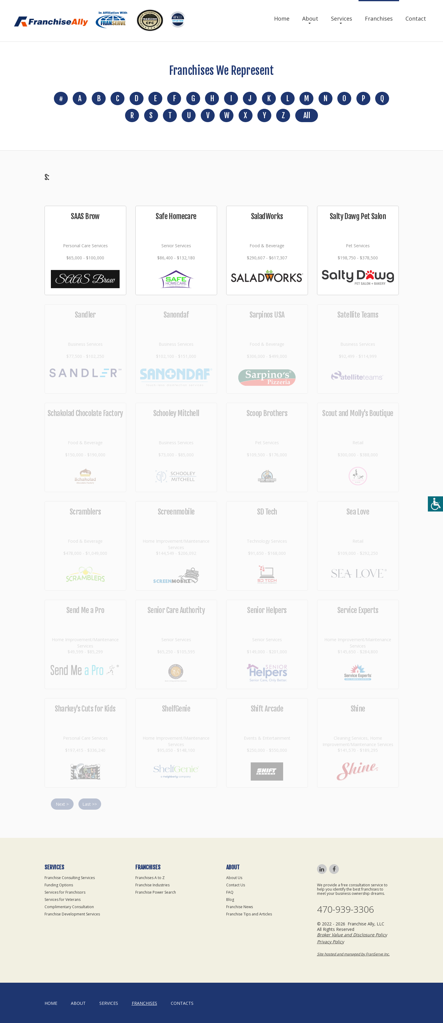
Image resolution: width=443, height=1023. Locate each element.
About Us (234, 877)
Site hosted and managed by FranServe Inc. (353, 954)
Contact (415, 18)
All (306, 115)
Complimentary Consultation (69, 906)
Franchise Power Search (155, 892)
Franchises (379, 18)
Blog (230, 899)
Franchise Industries (152, 885)
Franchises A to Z (150, 877)
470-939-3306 (345, 909)
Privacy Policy (330, 942)
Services (341, 18)
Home (281, 18)
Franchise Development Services (72, 914)
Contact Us (235, 885)
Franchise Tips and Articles (249, 914)
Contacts (182, 1003)
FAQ (229, 892)
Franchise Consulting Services (70, 877)
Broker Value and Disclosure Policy (352, 935)
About (310, 18)
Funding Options (59, 885)
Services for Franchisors (65, 892)
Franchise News (239, 906)
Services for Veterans (63, 899)
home (51, 1003)
